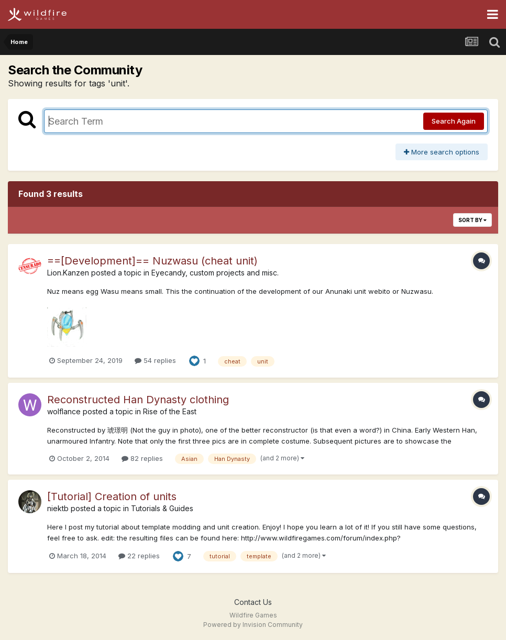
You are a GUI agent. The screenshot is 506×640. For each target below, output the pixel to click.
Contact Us (253, 602)
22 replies (139, 555)
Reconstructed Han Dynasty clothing (138, 399)
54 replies (155, 360)
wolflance (64, 411)
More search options (441, 152)
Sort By (472, 220)
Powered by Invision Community (253, 624)
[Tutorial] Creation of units (112, 496)
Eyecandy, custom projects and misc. (215, 272)
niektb (58, 508)
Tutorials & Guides (162, 508)
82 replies (142, 458)
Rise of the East (169, 411)
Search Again (454, 121)
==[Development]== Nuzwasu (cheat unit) (152, 261)
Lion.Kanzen (68, 272)
